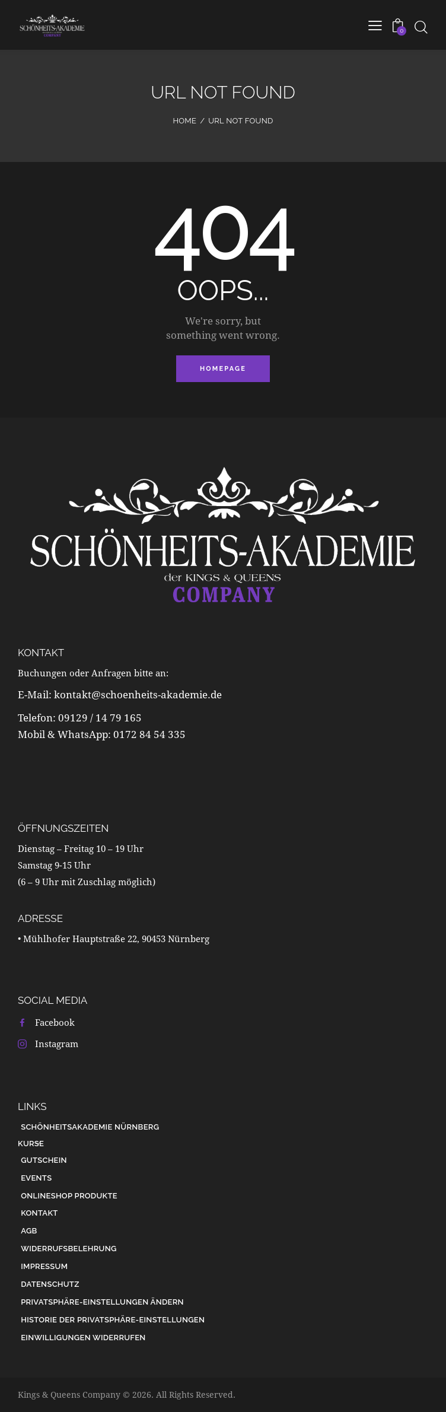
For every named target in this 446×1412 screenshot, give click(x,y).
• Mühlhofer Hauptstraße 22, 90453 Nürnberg (113, 938)
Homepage (223, 369)
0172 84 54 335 (149, 734)
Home (184, 120)
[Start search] (420, 27)
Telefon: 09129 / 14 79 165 (81, 717)
